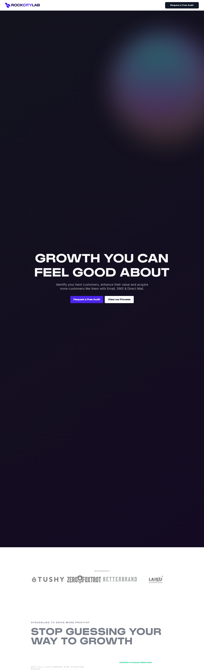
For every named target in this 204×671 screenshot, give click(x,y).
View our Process (119, 299)
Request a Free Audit (182, 5)
